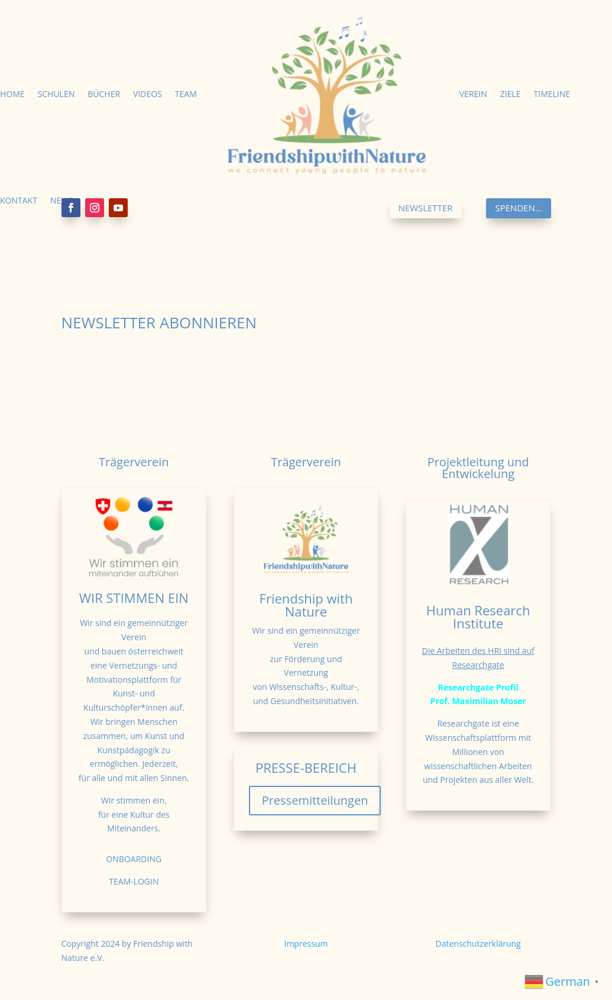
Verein (473, 93)
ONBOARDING (133, 858)
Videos (147, 93)
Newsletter (426, 208)
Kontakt (18, 200)
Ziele (510, 93)
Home (12, 93)
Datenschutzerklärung (478, 943)
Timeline (552, 93)
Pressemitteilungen (315, 800)
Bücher (104, 93)
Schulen (56, 93)
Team (186, 93)
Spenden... (518, 208)
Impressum (306, 943)
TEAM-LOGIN (133, 881)
